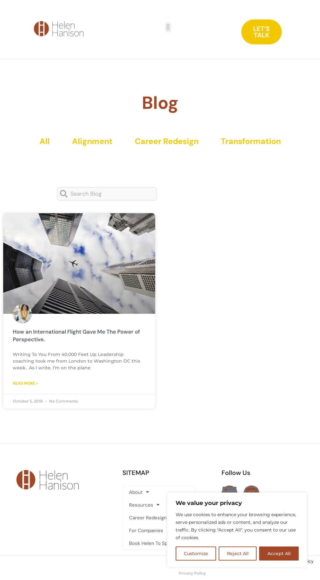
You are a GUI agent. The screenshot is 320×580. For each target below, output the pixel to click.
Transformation (251, 141)
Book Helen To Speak (152, 543)
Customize (196, 553)
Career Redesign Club (153, 518)
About (139, 492)
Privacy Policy (192, 573)
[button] (168, 27)
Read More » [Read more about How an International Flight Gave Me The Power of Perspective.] (25, 383)
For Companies (146, 530)
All (45, 141)
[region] (237, 530)
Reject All (238, 553)
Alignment (92, 141)
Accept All (279, 553)
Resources (144, 504)
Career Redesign (167, 141)
